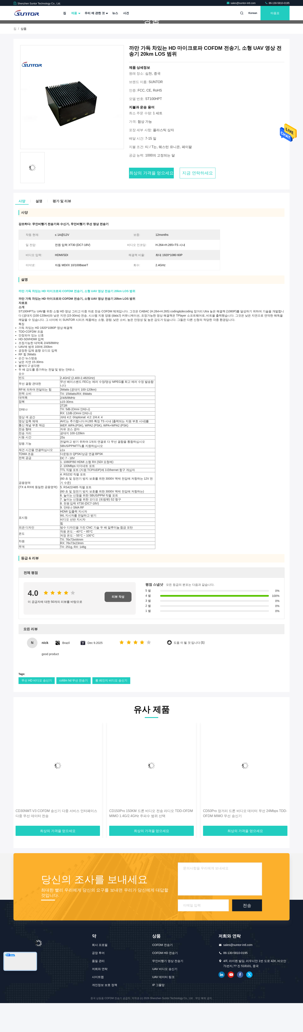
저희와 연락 (100, 998)
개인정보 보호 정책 (104, 1014)
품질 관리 (98, 990)
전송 (247, 934)
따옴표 (275, 13)
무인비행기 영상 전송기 (167, 990)
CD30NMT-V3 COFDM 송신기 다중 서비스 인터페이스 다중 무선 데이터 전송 (56, 842)
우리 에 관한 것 (96, 13)
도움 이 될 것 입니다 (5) (189, 671)
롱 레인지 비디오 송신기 (111, 709)
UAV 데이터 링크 (163, 1006)
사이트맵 (98, 1006)
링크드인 (221, 1003)
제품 (75, 13)
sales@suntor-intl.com (241, 3)
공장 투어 (98, 981)
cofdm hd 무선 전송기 (73, 709)
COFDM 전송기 (162, 973)
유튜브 (231, 1003)
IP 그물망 (158, 1014)
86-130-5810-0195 (277, 3)
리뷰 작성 (118, 625)
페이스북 (240, 1003)
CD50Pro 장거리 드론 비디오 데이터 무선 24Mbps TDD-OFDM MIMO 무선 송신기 (245, 842)
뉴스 (115, 13)
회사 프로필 (100, 973)
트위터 (249, 1003)
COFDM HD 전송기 (165, 981)
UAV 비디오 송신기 (164, 998)
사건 (126, 13)
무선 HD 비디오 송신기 (36, 709)
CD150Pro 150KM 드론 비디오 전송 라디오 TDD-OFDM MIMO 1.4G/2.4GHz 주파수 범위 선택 (151, 842)
